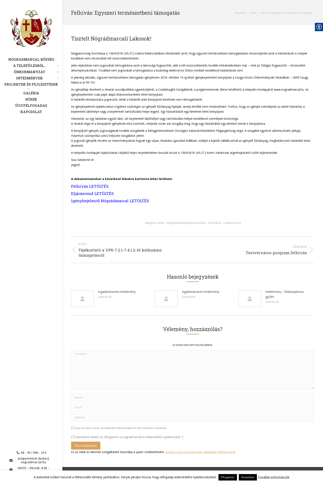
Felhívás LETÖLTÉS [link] (89, 186)
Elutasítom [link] (247, 477)
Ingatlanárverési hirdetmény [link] (117, 292)
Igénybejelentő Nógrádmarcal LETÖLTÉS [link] (110, 200)
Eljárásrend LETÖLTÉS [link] (92, 193)
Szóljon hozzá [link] (232, 223)
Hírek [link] (161, 223)
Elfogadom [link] (227, 477)
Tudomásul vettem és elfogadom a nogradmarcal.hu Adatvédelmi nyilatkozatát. (129, 437)
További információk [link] (273, 477)
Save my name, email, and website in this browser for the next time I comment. (121, 428)
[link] (31, 33)
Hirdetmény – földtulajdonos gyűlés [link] (284, 294)
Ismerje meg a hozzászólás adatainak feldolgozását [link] (200, 452)
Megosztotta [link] (186, 223)
